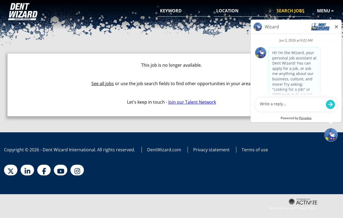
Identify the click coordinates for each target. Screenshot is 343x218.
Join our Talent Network (192, 102)
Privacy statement (211, 150)
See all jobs (102, 83)
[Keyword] (184, 11)
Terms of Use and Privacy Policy (292, 208)
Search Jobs (290, 11)
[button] (262, 11)
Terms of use (255, 150)
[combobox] (240, 11)
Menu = (325, 11)
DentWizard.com (164, 150)
